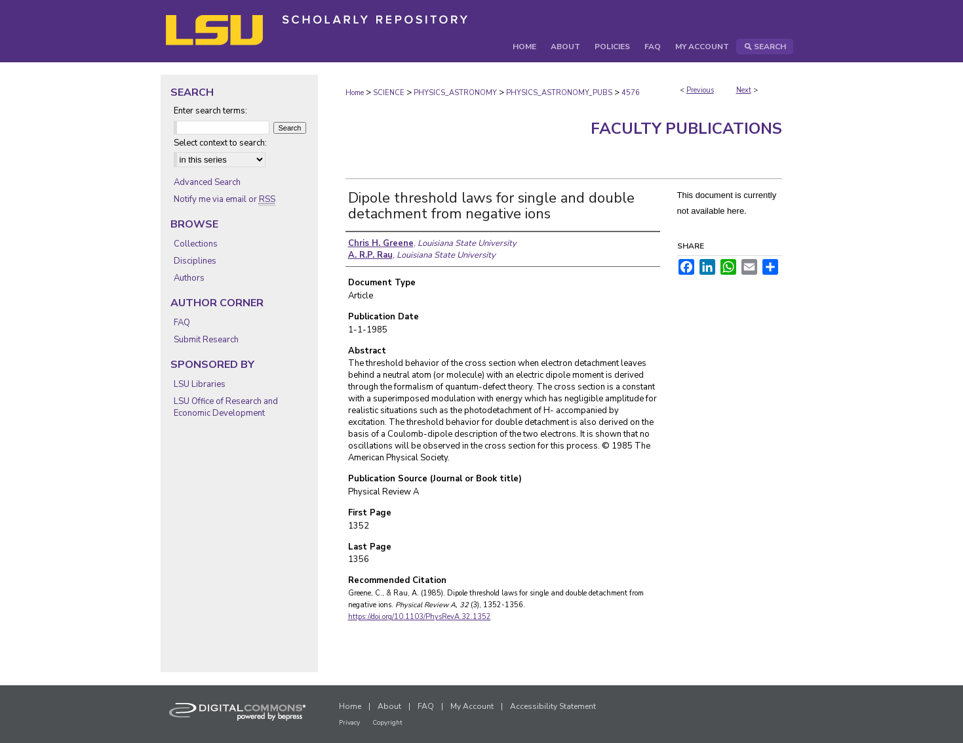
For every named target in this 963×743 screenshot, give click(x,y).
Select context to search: (220, 143)
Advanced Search (207, 182)
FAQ (182, 323)
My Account (472, 706)
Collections (196, 244)
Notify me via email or (224, 199)
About (389, 706)
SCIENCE (388, 93)
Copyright (387, 722)
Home (354, 93)
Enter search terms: (210, 111)
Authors (189, 278)
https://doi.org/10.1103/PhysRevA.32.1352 (419, 617)
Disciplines (195, 261)
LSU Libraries (200, 384)
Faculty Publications (686, 128)
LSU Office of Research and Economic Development (226, 407)
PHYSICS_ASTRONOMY (455, 93)
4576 (630, 93)
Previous (700, 90)
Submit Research (206, 340)
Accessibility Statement (553, 706)
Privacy (349, 722)
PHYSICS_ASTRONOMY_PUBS (559, 93)
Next (743, 90)
